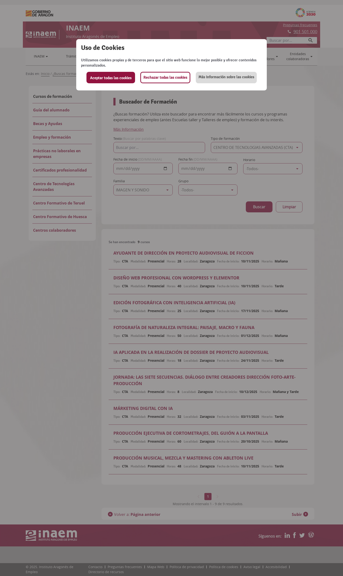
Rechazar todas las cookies (165, 77)
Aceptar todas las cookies (110, 78)
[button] (226, 77)
